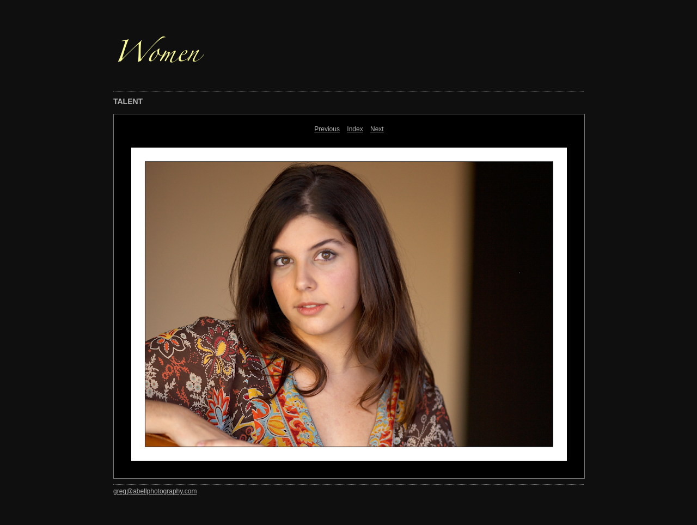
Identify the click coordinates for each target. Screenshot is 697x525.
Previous (327, 129)
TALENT (128, 101)
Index (355, 129)
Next (377, 129)
